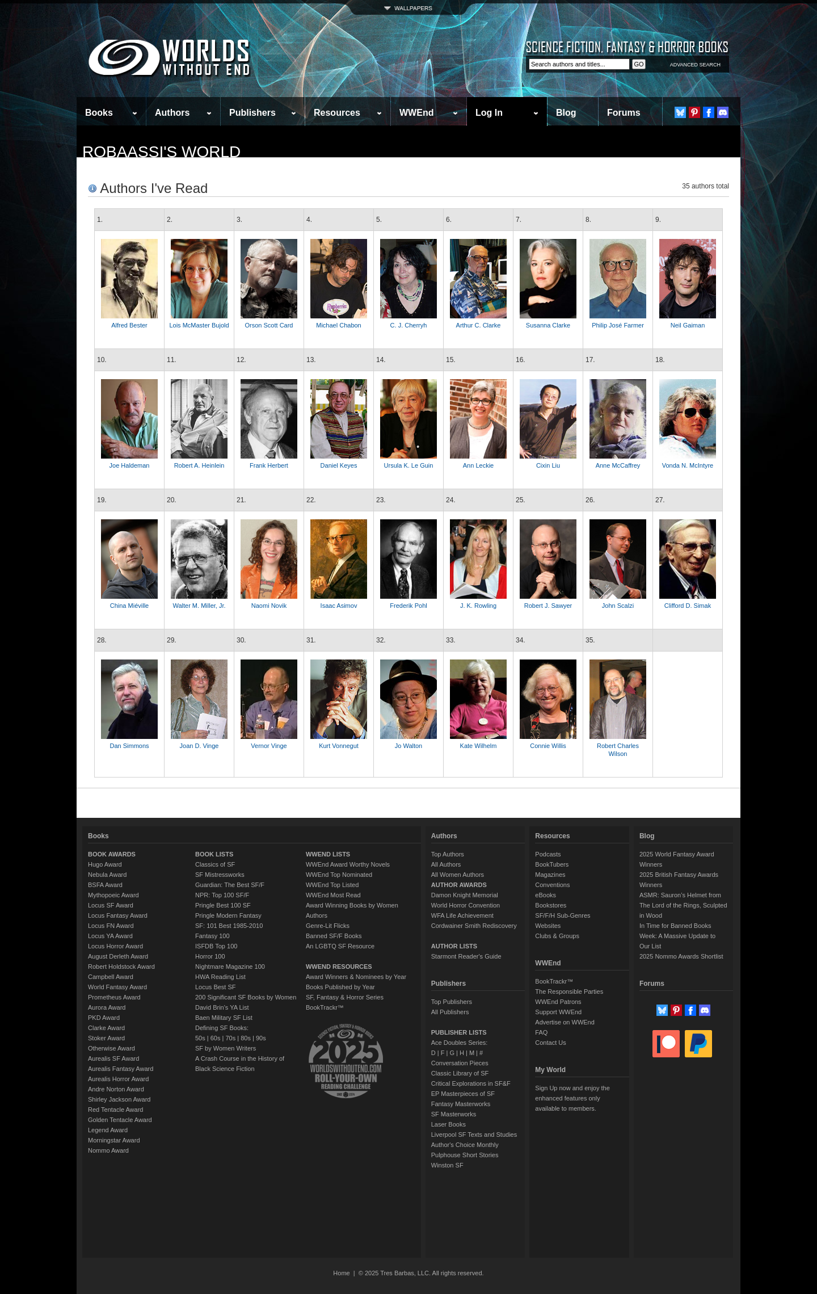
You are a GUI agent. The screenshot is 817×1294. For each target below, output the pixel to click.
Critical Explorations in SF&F (471, 1083)
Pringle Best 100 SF (223, 905)
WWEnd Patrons (558, 1001)
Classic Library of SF (459, 1073)
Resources (337, 112)
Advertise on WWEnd (565, 1022)
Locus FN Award (111, 925)
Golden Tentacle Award (120, 1119)
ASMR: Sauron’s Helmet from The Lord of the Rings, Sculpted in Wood (683, 905)
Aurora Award (106, 1007)
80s (246, 1038)
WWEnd (416, 112)
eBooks (545, 895)
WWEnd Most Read (333, 895)
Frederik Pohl (408, 605)
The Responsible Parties (569, 991)
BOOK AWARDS (112, 854)
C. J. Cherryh (408, 325)
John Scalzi (618, 605)
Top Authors (447, 854)
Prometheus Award (114, 997)
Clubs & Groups (557, 935)
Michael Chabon (338, 325)
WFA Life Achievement (462, 915)
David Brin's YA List (222, 1007)
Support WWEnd (558, 1012)
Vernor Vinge (269, 745)
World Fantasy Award (117, 987)
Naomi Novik (269, 605)
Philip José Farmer (618, 325)
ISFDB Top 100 (216, 946)
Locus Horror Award (115, 946)
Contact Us (550, 1042)
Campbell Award (110, 976)
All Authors (446, 864)
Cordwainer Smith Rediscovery (474, 925)
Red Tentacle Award (115, 1109)
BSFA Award (105, 884)
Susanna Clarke (548, 325)
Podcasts (548, 854)
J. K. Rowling (478, 605)
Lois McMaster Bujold (199, 325)
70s (230, 1038)
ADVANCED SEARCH (695, 65)
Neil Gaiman (688, 325)
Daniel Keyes (339, 465)
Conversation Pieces (459, 1063)
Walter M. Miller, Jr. (198, 605)
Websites (548, 925)
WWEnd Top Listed (332, 884)
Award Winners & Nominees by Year (356, 976)
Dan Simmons (129, 745)
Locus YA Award (110, 935)
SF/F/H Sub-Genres (562, 915)
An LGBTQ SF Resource (340, 946)
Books (99, 112)
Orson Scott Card (269, 325)
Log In (489, 112)
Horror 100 (210, 956)
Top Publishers (451, 1001)
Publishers (252, 112)
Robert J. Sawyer (548, 605)
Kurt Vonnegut (339, 745)
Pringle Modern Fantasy (228, 915)
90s (261, 1038)
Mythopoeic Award (113, 895)
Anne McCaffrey (618, 465)
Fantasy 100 (212, 935)
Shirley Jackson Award (119, 1099)
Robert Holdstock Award (121, 966)
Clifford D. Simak (687, 605)
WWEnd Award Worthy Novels (348, 864)
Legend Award (108, 1130)
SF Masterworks (453, 1114)
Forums (624, 112)
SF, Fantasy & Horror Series (345, 997)
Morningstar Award (114, 1140)
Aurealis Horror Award (118, 1078)
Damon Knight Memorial (464, 895)
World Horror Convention (465, 905)
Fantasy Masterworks (461, 1103)
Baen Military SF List (223, 1017)
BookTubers (551, 864)
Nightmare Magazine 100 (230, 966)
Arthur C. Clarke (478, 325)
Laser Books (448, 1124)
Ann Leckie (478, 465)
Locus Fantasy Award (118, 915)
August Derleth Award (118, 956)
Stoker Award (106, 1038)
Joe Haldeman (130, 465)
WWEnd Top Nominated (339, 874)
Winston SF (447, 1165)
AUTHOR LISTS (454, 946)
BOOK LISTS (214, 854)
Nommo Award (108, 1150)
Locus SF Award (110, 905)
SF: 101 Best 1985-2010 (229, 925)
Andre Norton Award (116, 1089)
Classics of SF (215, 864)
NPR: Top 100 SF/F (222, 895)
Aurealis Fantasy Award (120, 1068)
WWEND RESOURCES (339, 966)
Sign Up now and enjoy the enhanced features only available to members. (572, 1098)
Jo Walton (409, 745)
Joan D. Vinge (199, 745)
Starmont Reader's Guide (466, 956)
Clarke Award (106, 1027)
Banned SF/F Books (333, 935)
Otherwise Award (111, 1048)
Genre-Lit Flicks (327, 925)
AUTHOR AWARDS (459, 884)
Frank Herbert (269, 465)
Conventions (552, 884)
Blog (566, 112)
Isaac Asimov (339, 605)
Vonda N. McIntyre (688, 465)
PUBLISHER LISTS (459, 1032)
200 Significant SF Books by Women (245, 997)
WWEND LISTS (328, 854)
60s (215, 1038)
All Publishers (450, 1012)
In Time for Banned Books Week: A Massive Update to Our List (677, 936)
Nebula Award (107, 874)
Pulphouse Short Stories (465, 1155)
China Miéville (129, 605)
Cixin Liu (548, 465)
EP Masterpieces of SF (463, 1093)
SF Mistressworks (220, 874)
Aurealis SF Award (113, 1058)
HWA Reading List (220, 976)
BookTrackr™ (325, 1007)
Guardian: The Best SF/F (229, 884)
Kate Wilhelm (478, 745)
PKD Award (104, 1017)
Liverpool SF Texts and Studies (474, 1134)
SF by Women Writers (225, 1048)
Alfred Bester (129, 325)
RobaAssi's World (161, 152)
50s (200, 1038)
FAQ (541, 1032)
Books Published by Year (340, 987)
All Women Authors (457, 874)
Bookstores (550, 905)
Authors (172, 112)
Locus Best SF (215, 987)
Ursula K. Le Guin (408, 465)
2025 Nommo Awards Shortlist (681, 956)
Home (341, 1273)
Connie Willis (548, 745)
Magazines (550, 874)
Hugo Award (105, 864)
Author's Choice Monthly (465, 1144)
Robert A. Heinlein (199, 465)
